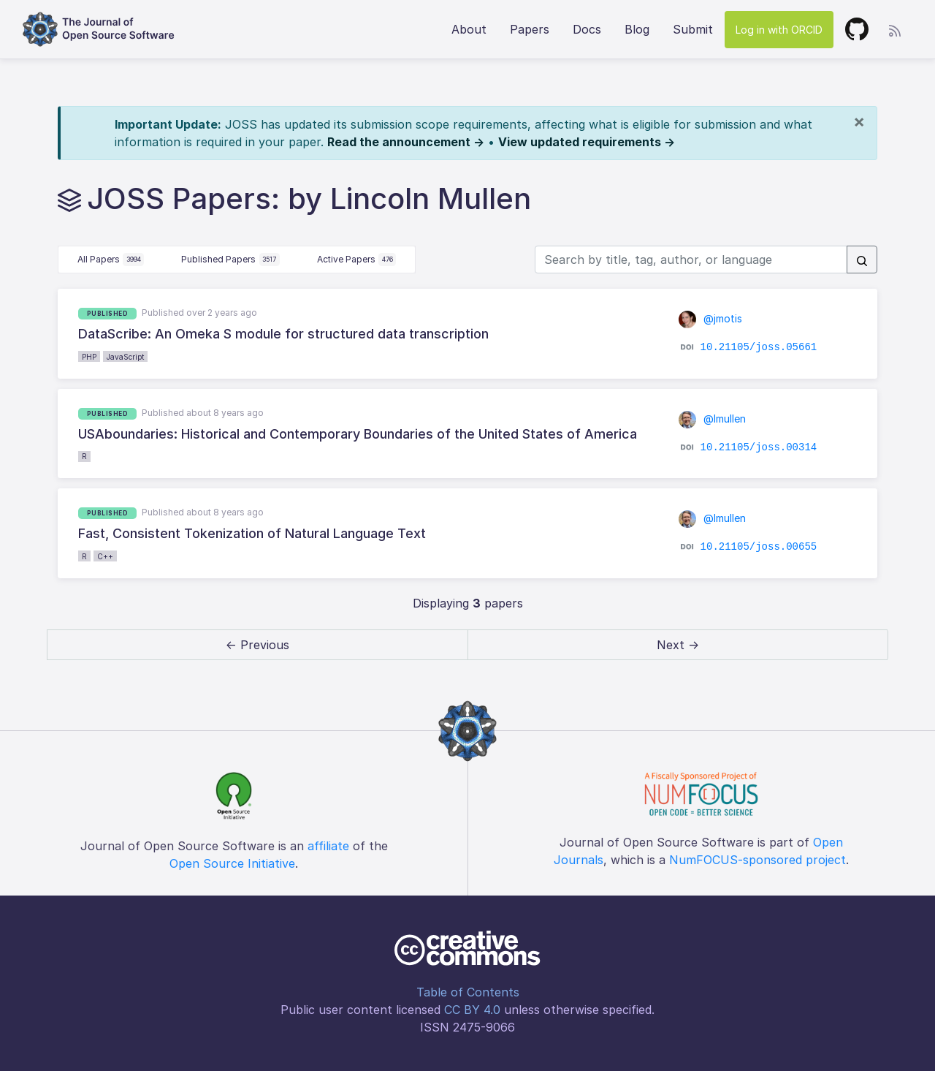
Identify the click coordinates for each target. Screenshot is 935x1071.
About (468, 29)
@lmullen (712, 418)
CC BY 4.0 (472, 1009)
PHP (89, 356)
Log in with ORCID (779, 29)
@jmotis (710, 318)
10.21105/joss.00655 (759, 547)
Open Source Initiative (232, 863)
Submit (693, 29)
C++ (105, 556)
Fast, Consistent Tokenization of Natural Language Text (252, 533)
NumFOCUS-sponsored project (757, 859)
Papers (529, 29)
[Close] (859, 121)
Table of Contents (467, 992)
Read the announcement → (405, 142)
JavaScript (125, 356)
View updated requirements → (586, 142)
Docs (587, 29)
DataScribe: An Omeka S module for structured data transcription (283, 333)
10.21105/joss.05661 (759, 347)
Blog (637, 29)
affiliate (328, 846)
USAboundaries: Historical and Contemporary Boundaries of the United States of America (357, 434)
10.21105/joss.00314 (759, 447)
